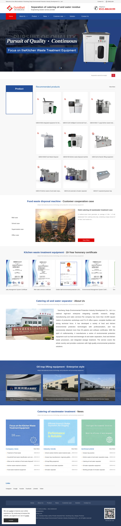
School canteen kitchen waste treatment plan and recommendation (61, 473)
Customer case (58, 16)
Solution (72, 16)
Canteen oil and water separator (61, 485)
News (45, 16)
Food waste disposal (19, 136)
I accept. (11, 520)
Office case (15, 248)
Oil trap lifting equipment (61, 481)
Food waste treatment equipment (23, 490)
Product (34, 16)
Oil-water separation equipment (99, 485)
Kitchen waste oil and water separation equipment (99, 477)
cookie (11, 511)
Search (113, 75)
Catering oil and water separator (19, 144)
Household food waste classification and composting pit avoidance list (23, 477)
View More (112, 127)
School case (16, 236)
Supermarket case (18, 242)
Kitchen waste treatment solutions (23, 486)
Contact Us (100, 1)
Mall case (15, 230)
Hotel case (15, 224)
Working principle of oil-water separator (99, 490)
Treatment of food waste (23, 473)
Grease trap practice (99, 473)
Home (11, 16)
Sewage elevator (19, 151)
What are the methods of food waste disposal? (23, 481)
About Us (22, 16)
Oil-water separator (61, 490)
